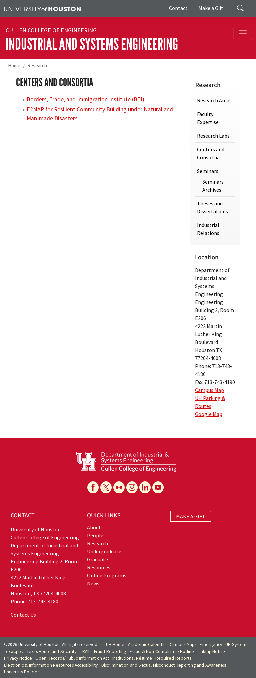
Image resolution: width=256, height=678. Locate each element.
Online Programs (106, 575)
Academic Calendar (147, 644)
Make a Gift (210, 8)
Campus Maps (183, 644)
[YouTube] (158, 487)
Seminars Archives (213, 185)
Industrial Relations (208, 229)
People (95, 535)
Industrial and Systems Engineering (92, 44)
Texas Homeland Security (52, 651)
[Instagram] (132, 487)
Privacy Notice (18, 658)
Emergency (211, 644)
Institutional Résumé (132, 658)
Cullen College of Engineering (51, 30)
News (93, 583)
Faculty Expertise (208, 118)
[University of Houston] (42, 8)
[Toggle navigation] (242, 33)
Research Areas (214, 100)
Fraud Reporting (110, 651)
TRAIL (85, 651)
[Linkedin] (145, 487)
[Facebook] (93, 487)
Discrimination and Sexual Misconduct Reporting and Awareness (164, 665)
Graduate (97, 559)
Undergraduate (104, 551)
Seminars (207, 171)
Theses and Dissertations (212, 207)
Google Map (208, 414)
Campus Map (209, 390)
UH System (235, 644)
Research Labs (213, 135)
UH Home (115, 644)
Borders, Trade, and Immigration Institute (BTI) (85, 99)
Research (37, 65)
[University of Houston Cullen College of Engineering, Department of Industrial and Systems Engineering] (126, 461)
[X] (106, 487)
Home (14, 65)
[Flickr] (119, 487)
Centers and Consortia (210, 153)
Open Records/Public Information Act (72, 658)
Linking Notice (211, 651)
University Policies (21, 672)
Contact (178, 8)
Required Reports (173, 658)
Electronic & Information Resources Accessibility (51, 665)
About (94, 527)
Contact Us (23, 614)
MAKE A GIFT (190, 516)
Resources (98, 567)
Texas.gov (13, 651)
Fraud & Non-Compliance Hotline (162, 651)
